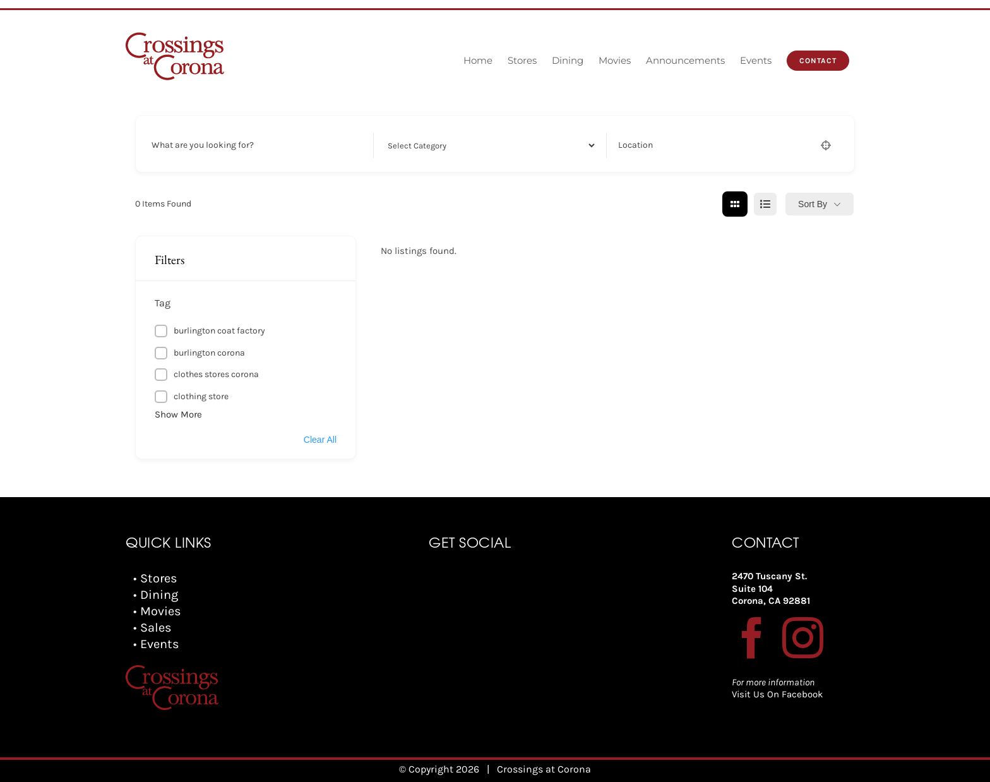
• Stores (155, 578)
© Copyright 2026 (439, 769)
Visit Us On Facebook (777, 694)
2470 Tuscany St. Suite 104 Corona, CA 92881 (771, 588)
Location (635, 145)
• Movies (157, 611)
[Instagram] (802, 637)
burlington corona (209, 352)
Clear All (320, 440)
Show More (178, 414)
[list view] (765, 204)
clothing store (201, 396)
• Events (156, 644)
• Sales (152, 627)
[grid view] (735, 204)
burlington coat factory (219, 330)
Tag (162, 303)
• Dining (155, 594)
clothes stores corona (216, 374)
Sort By (812, 204)
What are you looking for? (203, 145)
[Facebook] (752, 637)
